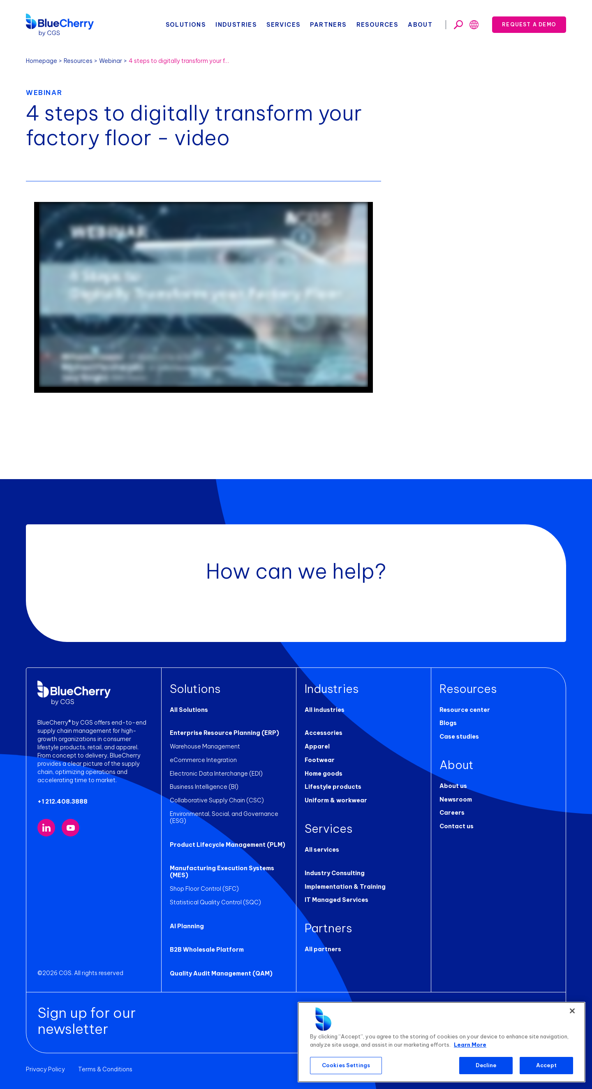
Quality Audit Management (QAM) (221, 973)
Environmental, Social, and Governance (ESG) (224, 817)
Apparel (317, 746)
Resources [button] (377, 24)
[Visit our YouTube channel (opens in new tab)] (70, 827)
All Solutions (189, 710)
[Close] (572, 1011)
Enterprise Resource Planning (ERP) (224, 733)
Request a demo (529, 24)
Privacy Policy (45, 1069)
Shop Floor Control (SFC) (204, 888)
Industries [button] (236, 24)
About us (453, 786)
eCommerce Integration (203, 760)
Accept (546, 1065)
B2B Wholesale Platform (207, 949)
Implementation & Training (345, 886)
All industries (325, 710)
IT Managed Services (336, 900)
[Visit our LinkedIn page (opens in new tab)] (46, 827)
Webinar (110, 61)
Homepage (41, 61)
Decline (486, 1065)
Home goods (323, 773)
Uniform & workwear (336, 800)
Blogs (448, 723)
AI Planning (187, 926)
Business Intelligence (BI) (204, 786)
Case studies (459, 736)
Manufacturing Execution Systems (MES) (222, 871)
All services (322, 849)
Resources (78, 61)
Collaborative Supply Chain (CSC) (217, 800)
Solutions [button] (186, 24)
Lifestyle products (333, 786)
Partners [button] (328, 24)
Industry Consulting (335, 873)
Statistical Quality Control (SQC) (215, 902)
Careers (452, 812)
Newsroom (455, 799)
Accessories (323, 733)
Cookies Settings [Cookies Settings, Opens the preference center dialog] (346, 1065)
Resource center (464, 710)
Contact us (456, 826)
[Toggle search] (458, 24)
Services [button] (283, 24)
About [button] (420, 24)
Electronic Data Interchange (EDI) (216, 773)
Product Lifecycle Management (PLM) (227, 844)
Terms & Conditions (105, 1069)
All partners (323, 949)
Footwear (320, 760)
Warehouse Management (205, 746)
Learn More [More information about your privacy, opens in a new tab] (470, 1044)
